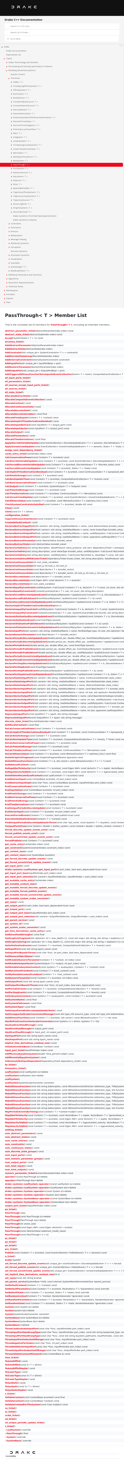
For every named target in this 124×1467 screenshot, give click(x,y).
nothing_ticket (13, 1130)
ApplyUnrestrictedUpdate (19, 446)
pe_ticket (10, 1242)
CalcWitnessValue (15, 501)
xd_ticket (10, 1419)
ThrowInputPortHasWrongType (22, 1332)
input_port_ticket (14, 1050)
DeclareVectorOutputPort (19, 696)
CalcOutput (11, 486)
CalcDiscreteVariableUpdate (21, 461)
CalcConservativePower (18, 457)
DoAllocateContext (15, 725)
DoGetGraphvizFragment (19, 757)
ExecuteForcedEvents (17, 815)
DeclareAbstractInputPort (19, 526)
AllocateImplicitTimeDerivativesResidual (28, 421)
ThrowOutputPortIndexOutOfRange (25, 1350)
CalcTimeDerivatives (16, 493)
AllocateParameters (16, 436)
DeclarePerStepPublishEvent (21, 671)
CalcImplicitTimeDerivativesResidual (26, 472)
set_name (10, 1278)
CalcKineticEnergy (15, 475)
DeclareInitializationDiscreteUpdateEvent (28, 616)
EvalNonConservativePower (20, 797)
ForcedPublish (13, 840)
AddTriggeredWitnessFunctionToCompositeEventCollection (38, 374)
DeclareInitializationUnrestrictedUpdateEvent (31, 627)
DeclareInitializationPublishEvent (24, 624)
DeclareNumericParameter (20, 634)
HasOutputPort (13, 1039)
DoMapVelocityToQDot (17, 772)
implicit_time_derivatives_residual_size (27, 1043)
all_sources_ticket (15, 389)
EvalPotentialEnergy (16, 801)
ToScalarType (12, 1372)
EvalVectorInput (14, 812)
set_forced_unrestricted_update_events (27, 1271)
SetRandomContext (16, 1296)
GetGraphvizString (15, 942)
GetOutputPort (13, 981)
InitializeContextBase (17, 1046)
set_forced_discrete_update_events (25, 1263)
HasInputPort (12, 1036)
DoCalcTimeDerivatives (18, 750)
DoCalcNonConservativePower (22, 743)
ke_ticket (10, 1065)
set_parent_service (15, 1281)
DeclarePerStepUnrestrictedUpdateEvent (28, 674)
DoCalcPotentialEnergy (18, 746)
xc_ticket (10, 1412)
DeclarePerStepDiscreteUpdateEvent (26, 663)
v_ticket (9, 1394)
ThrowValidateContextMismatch (23, 1354)
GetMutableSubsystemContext (22, 967)
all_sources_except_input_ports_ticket (26, 385)
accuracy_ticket (14, 342)
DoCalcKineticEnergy (17, 736)
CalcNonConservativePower (20, 483)
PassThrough (12, 1213)
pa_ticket (10, 1209)
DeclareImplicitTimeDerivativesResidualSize (30, 605)
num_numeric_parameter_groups (23, 1159)
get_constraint (13, 848)
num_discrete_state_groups (20, 1151)
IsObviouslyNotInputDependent (23, 1061)
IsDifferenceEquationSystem (21, 1054)
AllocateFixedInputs (16, 417)
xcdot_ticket (12, 1415)
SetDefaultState (14, 1292)
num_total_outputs (15, 1169)
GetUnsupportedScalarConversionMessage (29, 1014)
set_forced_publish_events (20, 1267)
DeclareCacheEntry (16, 548)
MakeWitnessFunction (17, 1086)
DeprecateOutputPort (17, 718)
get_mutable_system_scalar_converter (26, 898)
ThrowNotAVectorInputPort (20, 1347)
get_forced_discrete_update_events (25, 858)
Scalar (8, 1260)
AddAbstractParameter (18, 345)
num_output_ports (15, 1162)
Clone (8, 508)
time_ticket (11, 1357)
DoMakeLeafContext (16, 765)
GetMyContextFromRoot (18, 971)
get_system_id (13, 924)
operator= (10, 1177)
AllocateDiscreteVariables (19, 414)
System (9, 1307)
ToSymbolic (11, 1383)
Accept (9, 338)
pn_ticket (10, 1245)
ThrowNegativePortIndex (19, 1343)
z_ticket (9, 1426)
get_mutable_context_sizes (20, 884)
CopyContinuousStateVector (21, 519)
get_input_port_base (16, 873)
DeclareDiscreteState (17, 577)
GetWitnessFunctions (17, 1018)
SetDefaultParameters (17, 1289)
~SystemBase (13, 1441)
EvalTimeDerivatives (16, 804)
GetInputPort (12, 949)
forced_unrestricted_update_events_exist (28, 837)
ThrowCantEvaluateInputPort (21, 1328)
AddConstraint (13, 352)
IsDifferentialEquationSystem (21, 1057)
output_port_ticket (15, 1206)
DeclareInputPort (14, 631)
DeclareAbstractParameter (20, 540)
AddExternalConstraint (18, 360)
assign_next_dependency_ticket (23, 450)
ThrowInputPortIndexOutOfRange (24, 1339)
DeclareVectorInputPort (18, 689)
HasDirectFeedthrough (18, 1028)
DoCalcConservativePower (20, 728)
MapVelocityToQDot (16, 1122)
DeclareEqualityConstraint (20, 587)
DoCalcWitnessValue (16, 754)
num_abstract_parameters (20, 1133)
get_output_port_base (17, 913)
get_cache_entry (14, 844)
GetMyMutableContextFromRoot (23, 974)
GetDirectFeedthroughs (18, 934)
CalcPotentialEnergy (16, 490)
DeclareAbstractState (17, 544)
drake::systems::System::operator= (25, 1191)
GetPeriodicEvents (15, 989)
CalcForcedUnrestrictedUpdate (22, 468)
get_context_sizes (15, 851)
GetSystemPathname (17, 1003)
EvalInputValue (13, 790)
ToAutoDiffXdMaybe (16, 1368)
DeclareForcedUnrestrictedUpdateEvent (27, 602)
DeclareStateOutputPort (19, 678)
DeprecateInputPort (16, 714)
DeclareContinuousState (19, 562)
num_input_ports (14, 1155)
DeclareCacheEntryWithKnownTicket (26, 558)
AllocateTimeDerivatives (19, 439)
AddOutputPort (13, 370)
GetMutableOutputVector (19, 963)
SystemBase (12, 1318)
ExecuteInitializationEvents (20, 819)
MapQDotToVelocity (16, 1115)
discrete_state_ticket (17, 721)
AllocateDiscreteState (17, 410)
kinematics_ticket (15, 1068)
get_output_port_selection (20, 916)
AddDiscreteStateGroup (18, 356)
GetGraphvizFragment (17, 938)
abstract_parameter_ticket (20, 331)
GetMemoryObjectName (18, 956)
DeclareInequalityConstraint (21, 609)
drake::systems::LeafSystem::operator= (28, 1184)
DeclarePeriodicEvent (17, 645)
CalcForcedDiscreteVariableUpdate (25, 464)
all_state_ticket (13, 392)
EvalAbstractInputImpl (17, 783)
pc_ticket (10, 1238)
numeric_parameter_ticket (20, 1173)
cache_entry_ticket (15, 454)
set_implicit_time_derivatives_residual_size (29, 1274)
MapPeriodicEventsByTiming (21, 1112)
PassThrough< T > (61, 324)
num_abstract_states (16, 1137)
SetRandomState (14, 1303)
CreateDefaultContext (17, 522)
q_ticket (9, 1256)
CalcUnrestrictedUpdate (18, 497)
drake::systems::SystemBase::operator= (28, 1198)
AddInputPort (12, 363)
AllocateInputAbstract (17, 425)
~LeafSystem (12, 1430)
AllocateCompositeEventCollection (24, 399)
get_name (10, 902)
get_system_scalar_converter (21, 927)
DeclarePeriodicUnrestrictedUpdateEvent (28, 656)
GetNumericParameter (17, 978)
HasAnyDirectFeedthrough (20, 1025)
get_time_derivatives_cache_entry (24, 931)
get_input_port (13, 866)
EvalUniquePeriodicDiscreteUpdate (25, 808)
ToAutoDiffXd (12, 1361)
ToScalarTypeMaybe (16, 1379)
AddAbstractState (15, 349)
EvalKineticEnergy (15, 793)
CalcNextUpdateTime (17, 479)
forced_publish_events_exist (21, 833)
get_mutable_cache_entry (19, 880)
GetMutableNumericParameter (22, 960)
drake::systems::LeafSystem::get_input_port (30, 869)
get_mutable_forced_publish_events (25, 891)
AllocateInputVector (16, 428)
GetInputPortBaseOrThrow (20, 952)
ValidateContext (14, 1397)
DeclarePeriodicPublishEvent (21, 649)
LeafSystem (11, 1072)
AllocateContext (14, 403)
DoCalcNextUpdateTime (18, 739)
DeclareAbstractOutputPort (20, 530)
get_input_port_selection (19, 877)
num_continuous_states (18, 1148)
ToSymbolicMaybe (15, 1390)
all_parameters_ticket (17, 381)
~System (10, 1437)
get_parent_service (15, 920)
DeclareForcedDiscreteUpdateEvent (25, 595)
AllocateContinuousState (19, 407)
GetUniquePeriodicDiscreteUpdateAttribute (29, 1010)
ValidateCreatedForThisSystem (22, 1404)
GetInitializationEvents (18, 945)
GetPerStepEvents (15, 992)
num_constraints (14, 1144)
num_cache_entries (16, 1140)
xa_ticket (10, 1408)
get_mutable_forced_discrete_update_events (30, 887)
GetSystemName (14, 999)
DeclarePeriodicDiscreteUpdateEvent (26, 638)
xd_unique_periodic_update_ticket (24, 1422)
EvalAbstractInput (15, 779)
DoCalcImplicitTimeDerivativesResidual (27, 732)
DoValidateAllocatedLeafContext (23, 775)
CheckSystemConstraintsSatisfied (24, 504)
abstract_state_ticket (17, 334)
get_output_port (14, 905)
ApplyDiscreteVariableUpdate (21, 443)
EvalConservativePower (18, 786)
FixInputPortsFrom (15, 826)
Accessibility (11, 1456)
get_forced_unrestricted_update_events (27, 862)
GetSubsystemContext (17, 996)
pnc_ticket (10, 1249)
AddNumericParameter (18, 367)
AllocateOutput (13, 432)
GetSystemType (14, 1007)
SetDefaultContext (15, 1285)
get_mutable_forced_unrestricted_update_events (32, 895)
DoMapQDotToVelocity (17, 768)
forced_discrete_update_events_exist (26, 830)
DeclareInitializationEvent (19, 620)
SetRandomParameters (18, 1300)
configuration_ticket (16, 515)
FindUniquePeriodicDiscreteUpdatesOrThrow (30, 822)
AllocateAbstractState (17, 396)
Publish (9, 1253)
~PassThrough (13, 1433)
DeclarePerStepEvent (17, 667)
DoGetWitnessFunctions (18, 761)
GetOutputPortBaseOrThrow (21, 985)
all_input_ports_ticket (17, 378)
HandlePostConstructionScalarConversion (28, 1021)
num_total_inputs (15, 1166)
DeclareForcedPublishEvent (20, 598)
